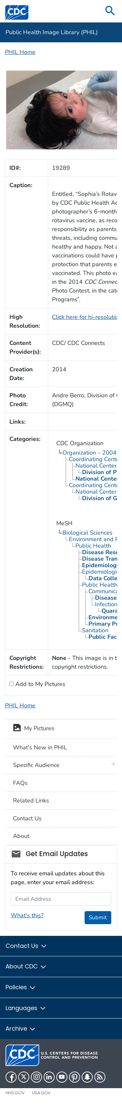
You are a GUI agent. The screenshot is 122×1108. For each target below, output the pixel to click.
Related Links (31, 800)
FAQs (20, 783)
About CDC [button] (26, 966)
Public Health (93, 546)
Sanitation (95, 630)
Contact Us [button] (26, 946)
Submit (98, 917)
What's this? (27, 915)
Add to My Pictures (39, 684)
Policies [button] (21, 987)
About (21, 836)
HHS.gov (15, 1093)
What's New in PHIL (40, 747)
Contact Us (27, 818)
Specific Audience (36, 765)
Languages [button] (26, 1008)
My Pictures (33, 729)
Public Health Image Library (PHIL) (52, 32)
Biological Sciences (87, 533)
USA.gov (41, 1093)
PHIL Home (20, 52)
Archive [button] (21, 1028)
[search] (110, 11)
